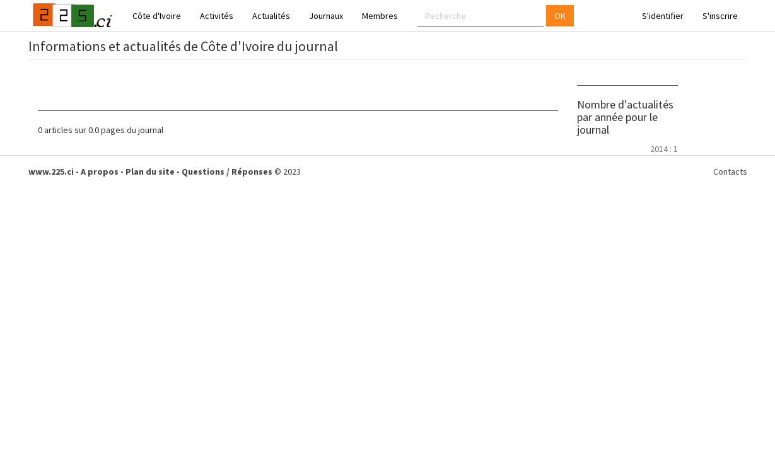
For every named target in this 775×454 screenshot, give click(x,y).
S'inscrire (720, 15)
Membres (380, 15)
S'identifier (663, 15)
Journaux (326, 15)
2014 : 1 (664, 148)
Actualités (271, 15)
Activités (216, 15)
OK (560, 15)
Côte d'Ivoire (156, 15)
